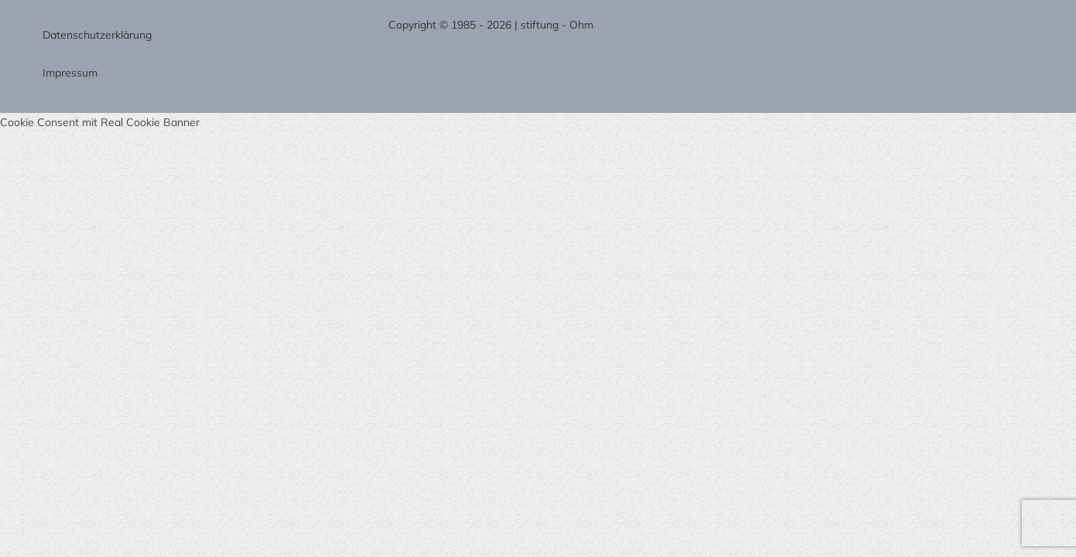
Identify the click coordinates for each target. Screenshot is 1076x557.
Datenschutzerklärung (97, 35)
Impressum (70, 73)
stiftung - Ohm (557, 25)
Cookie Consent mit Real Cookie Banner (100, 122)
